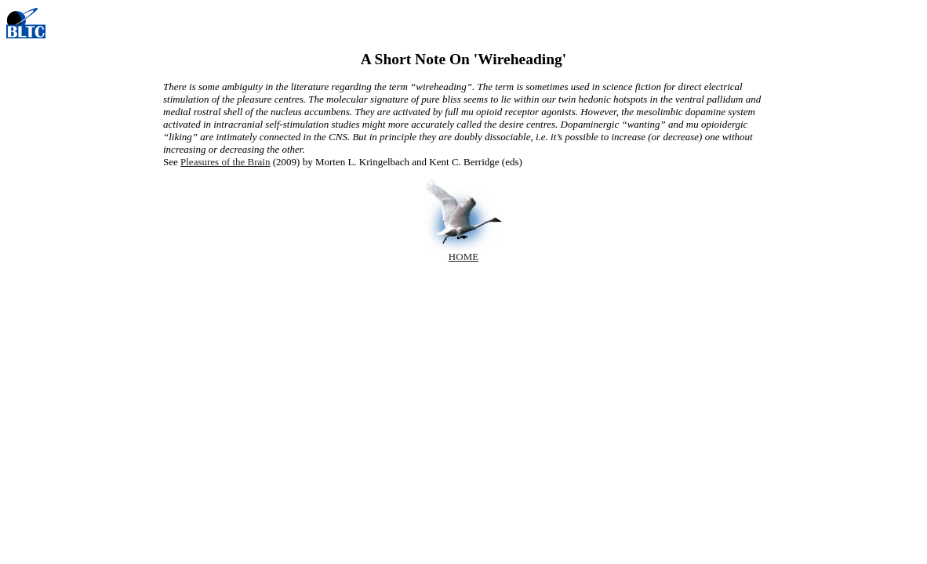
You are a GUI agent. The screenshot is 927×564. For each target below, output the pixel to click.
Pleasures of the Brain (225, 162)
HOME (463, 256)
